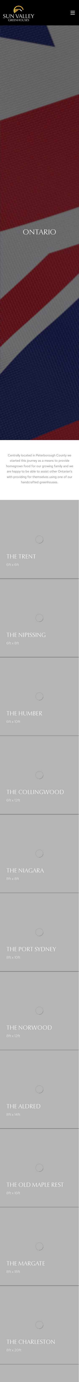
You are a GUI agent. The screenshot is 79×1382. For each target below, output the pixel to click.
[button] (72, 13)
